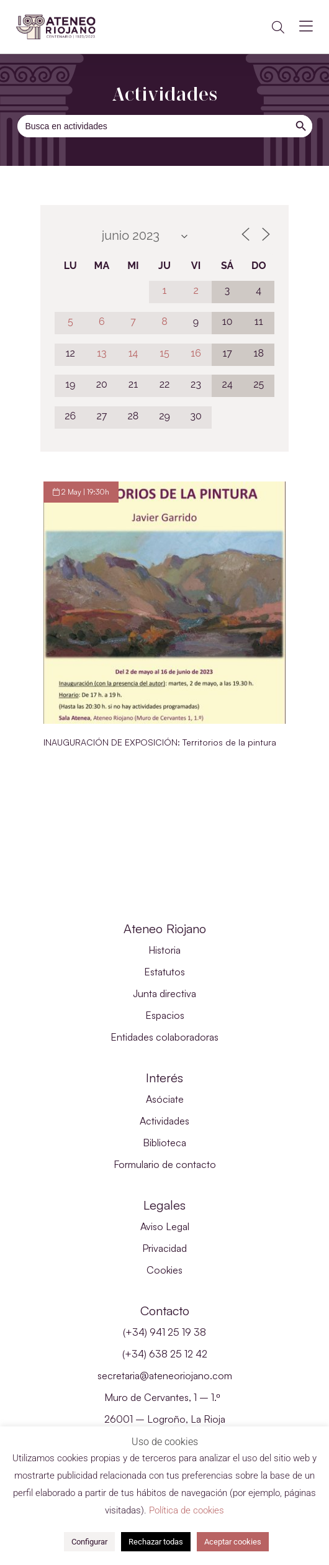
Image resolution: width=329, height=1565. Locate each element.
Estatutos (164, 971)
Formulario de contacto (165, 1164)
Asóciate (165, 1099)
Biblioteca (164, 1142)
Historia (164, 950)
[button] (278, 27)
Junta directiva (164, 993)
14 (133, 353)
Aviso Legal (164, 1226)
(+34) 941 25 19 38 (164, 1332)
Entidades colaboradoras (164, 1037)
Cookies (164, 1270)
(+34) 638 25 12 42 (164, 1354)
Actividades (164, 1121)
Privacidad (164, 1248)
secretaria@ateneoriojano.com (164, 1375)
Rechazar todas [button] (155, 1541)
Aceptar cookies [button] (232, 1541)
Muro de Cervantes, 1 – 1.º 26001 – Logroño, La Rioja (164, 1408)
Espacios (164, 1015)
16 (196, 353)
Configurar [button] (89, 1541)
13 (101, 353)
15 (164, 353)
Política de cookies (186, 1510)
